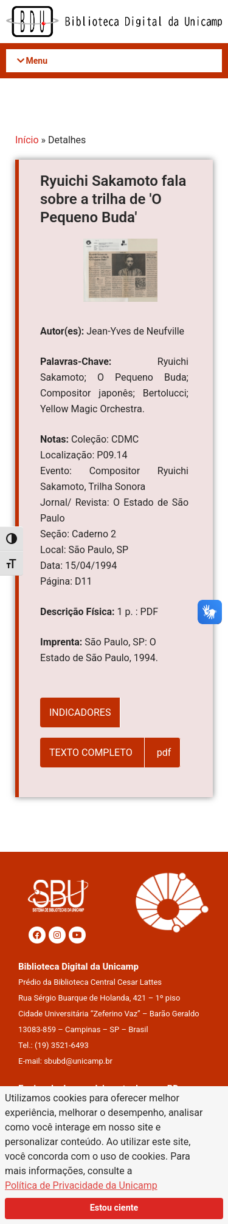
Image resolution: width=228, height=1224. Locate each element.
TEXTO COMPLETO (92, 752)
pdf (164, 752)
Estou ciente (114, 1208)
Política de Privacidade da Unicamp (81, 1185)
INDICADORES (80, 712)
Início (27, 140)
